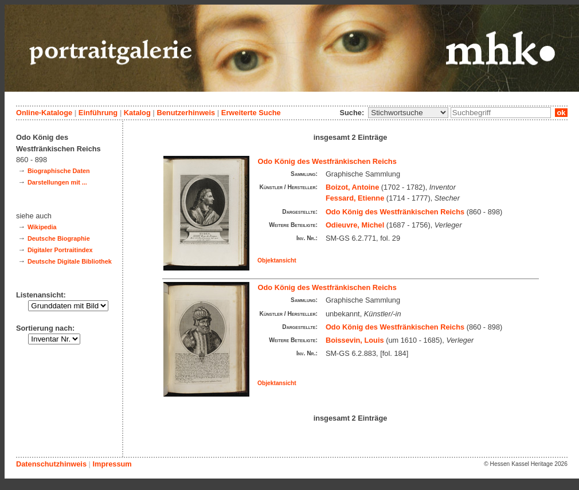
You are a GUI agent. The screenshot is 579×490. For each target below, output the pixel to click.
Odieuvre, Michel (355, 225)
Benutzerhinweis (186, 112)
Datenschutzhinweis (51, 464)
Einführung (98, 112)
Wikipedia (42, 227)
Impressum (111, 464)
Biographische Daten (59, 170)
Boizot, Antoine (352, 187)
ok (561, 112)
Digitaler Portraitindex (60, 249)
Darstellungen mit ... (57, 182)
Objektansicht (276, 260)
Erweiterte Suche (251, 112)
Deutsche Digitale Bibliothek (70, 261)
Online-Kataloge (44, 112)
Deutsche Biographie (59, 238)
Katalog (137, 112)
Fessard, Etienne (355, 198)
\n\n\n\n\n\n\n (408, 112)
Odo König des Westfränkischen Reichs (327, 161)
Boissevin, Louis (355, 340)
